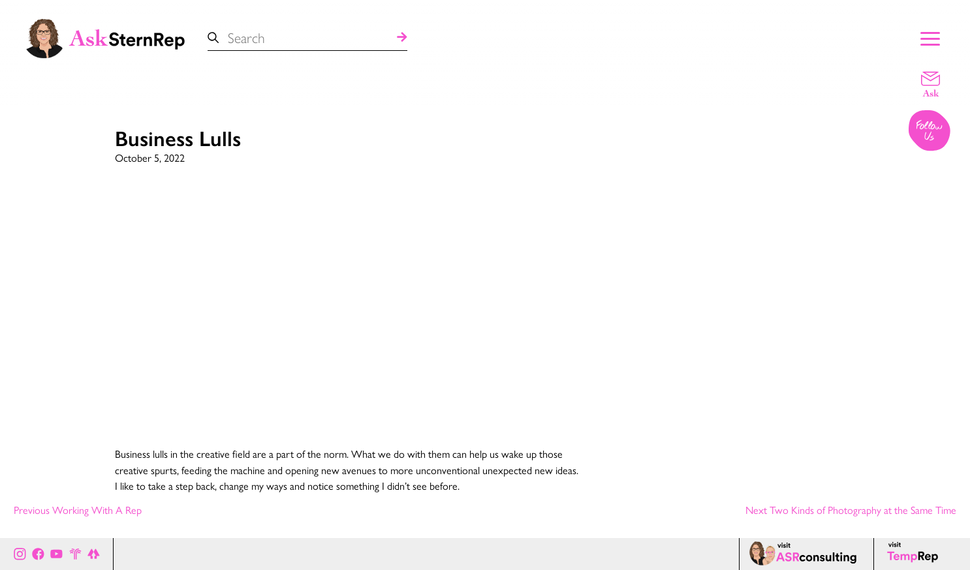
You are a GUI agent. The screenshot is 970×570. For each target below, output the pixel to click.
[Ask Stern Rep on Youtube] (56, 553)
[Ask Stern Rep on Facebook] (38, 553)
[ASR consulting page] (806, 554)
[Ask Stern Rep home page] (104, 37)
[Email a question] (930, 83)
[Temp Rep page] (914, 554)
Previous (78, 510)
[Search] (402, 38)
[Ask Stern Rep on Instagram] (20, 553)
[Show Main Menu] (930, 37)
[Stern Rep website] (75, 553)
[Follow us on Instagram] (930, 131)
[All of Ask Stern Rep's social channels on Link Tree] (93, 553)
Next (850, 510)
